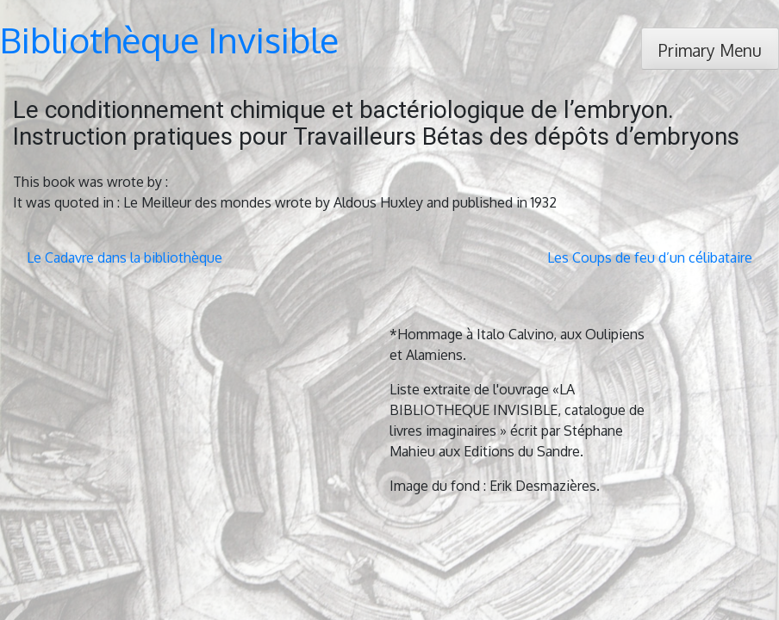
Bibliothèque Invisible (169, 39)
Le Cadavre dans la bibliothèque (124, 257)
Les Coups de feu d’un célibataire (649, 257)
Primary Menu (710, 50)
